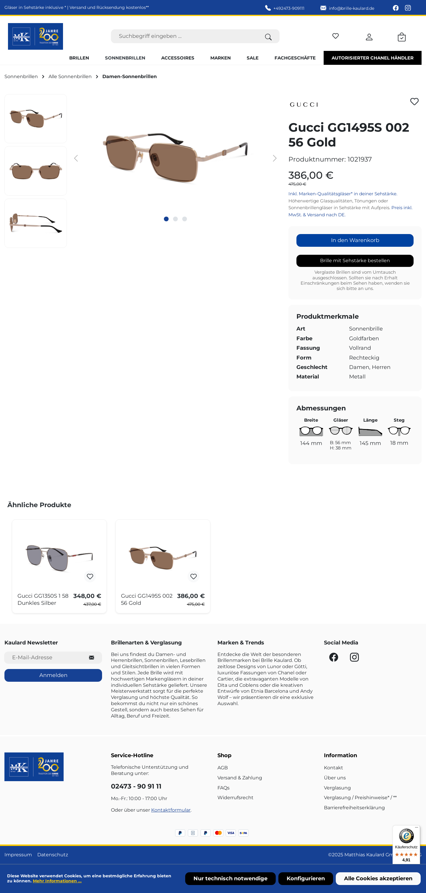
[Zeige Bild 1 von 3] (166, 219)
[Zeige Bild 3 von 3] (184, 219)
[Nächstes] (274, 157)
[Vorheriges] (75, 157)
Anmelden (53, 675)
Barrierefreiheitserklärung (354, 807)
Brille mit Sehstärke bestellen (355, 260)
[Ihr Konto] (369, 36)
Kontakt (333, 768)
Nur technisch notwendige (230, 878)
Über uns (335, 778)
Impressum (18, 854)
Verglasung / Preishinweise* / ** (360, 797)
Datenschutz (52, 854)
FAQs (223, 788)
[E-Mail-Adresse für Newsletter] (42, 658)
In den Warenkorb (355, 240)
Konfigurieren (306, 878)
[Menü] (416, 828)
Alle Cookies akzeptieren (378, 878)
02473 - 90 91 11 (136, 786)
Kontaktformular (171, 810)
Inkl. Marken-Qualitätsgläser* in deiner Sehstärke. (342, 193)
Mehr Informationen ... (57, 881)
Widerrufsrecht (235, 797)
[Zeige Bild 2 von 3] (175, 219)
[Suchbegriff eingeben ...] (184, 36)
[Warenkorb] (401, 36)
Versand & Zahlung (239, 778)
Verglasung (337, 788)
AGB (222, 768)
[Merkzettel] (335, 35)
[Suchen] (268, 36)
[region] (142, 171)
